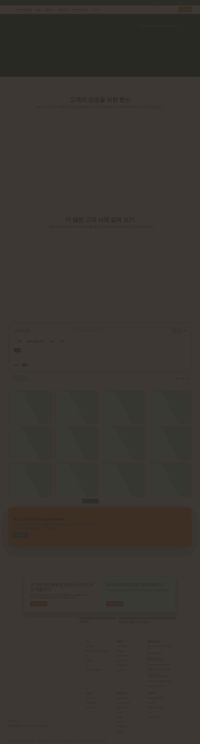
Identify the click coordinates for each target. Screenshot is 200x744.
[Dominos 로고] (119, 84)
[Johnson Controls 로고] (113, 84)
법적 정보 (68, 741)
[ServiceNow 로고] (100, 84)
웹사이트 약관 (57, 741)
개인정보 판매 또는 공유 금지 (96, 741)
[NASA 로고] (125, 84)
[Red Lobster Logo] (81, 84)
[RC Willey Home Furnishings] (74, 84)
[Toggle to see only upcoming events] (24, 365)
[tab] (50, 622)
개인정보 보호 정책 (44, 741)
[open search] (190, 3)
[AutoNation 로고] (93, 84)
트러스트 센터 (79, 741)
